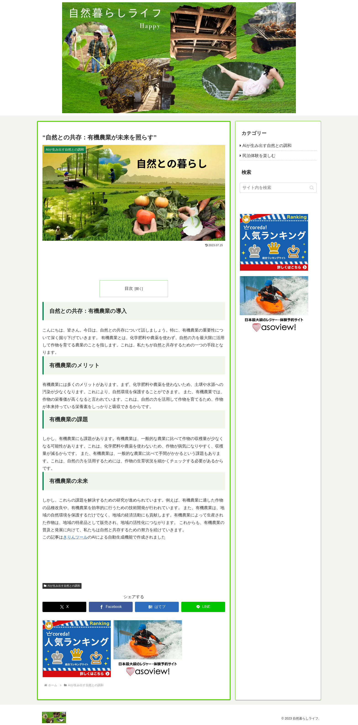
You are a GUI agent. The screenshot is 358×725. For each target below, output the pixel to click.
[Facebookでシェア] (111, 607)
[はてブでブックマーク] (157, 607)
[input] (278, 188)
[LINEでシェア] (203, 607)
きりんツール (75, 537)
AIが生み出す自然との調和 (62, 585)
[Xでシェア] (64, 607)
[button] (312, 187)
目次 (129, 288)
